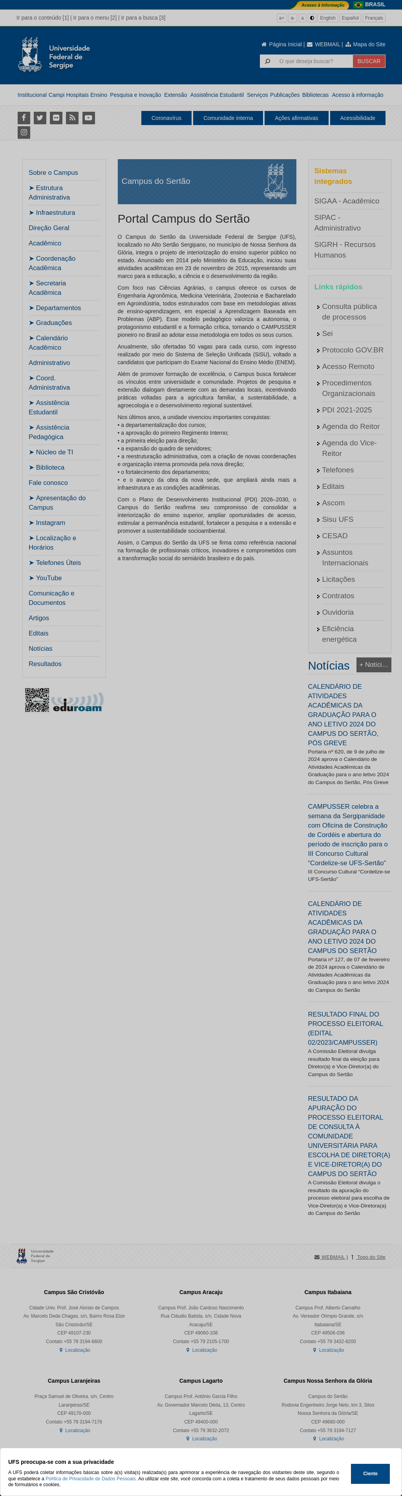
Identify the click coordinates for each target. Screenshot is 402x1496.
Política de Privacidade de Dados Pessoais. (91, 1478)
